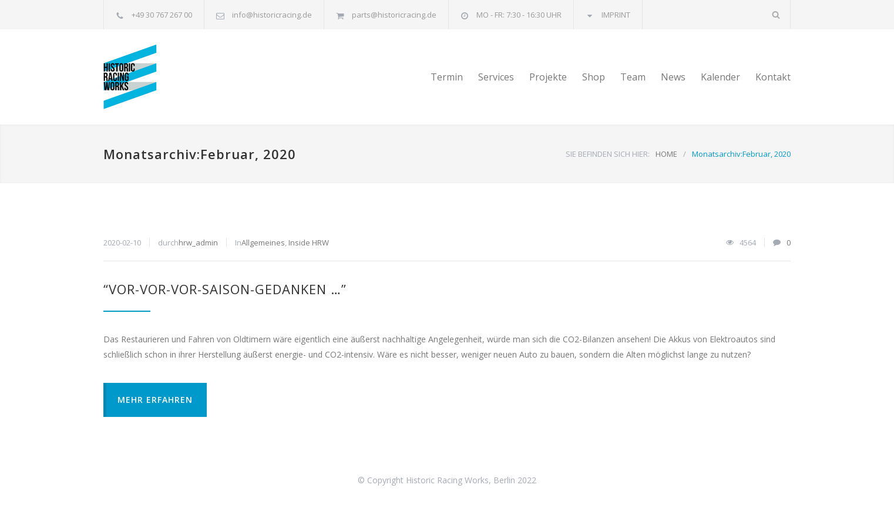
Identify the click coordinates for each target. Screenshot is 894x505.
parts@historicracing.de (394, 14)
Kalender (720, 76)
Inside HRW (308, 242)
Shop (593, 76)
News (673, 76)
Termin (447, 76)
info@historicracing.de (272, 14)
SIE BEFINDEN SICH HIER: (608, 154)
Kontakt (773, 76)
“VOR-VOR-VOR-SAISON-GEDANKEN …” (225, 289)
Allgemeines (263, 242)
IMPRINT (615, 14)
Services (496, 76)
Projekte (548, 76)
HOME (666, 154)
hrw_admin (198, 242)
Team (633, 76)
